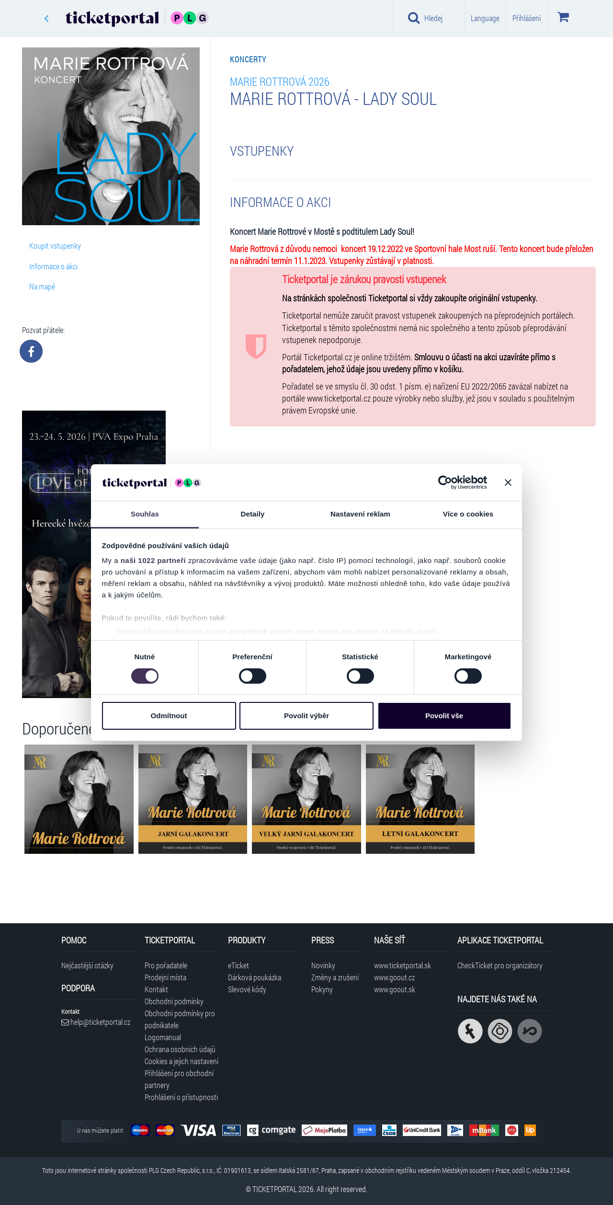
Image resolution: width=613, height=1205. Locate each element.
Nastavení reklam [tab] (360, 514)
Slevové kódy (247, 989)
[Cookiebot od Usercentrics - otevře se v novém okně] (445, 482)
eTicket (238, 965)
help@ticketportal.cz (95, 1022)
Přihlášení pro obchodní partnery (179, 1079)
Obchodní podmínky (174, 1001)
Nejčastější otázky (87, 965)
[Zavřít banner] (508, 482)
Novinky (323, 965)
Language (485, 18)
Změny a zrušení (335, 977)
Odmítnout (169, 716)
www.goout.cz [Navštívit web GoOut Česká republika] (394, 977)
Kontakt (156, 989)
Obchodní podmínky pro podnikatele (180, 1019)
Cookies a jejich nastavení (181, 1061)
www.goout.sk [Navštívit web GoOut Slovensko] (394, 989)
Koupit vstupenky (55, 246)
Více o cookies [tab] (468, 514)
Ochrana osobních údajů (180, 1049)
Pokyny (322, 989)
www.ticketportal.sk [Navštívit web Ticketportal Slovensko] (402, 965)
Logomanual (163, 1037)
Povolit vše (444, 716)
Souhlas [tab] (145, 514)
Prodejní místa (165, 977)
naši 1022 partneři (153, 560)
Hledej (425, 17)
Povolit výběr (306, 716)
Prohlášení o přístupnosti (181, 1097)
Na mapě (42, 286)
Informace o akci (53, 266)
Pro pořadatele (166, 965)
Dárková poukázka (254, 977)
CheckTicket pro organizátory (500, 965)
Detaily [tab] (253, 514)
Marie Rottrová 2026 (279, 81)
